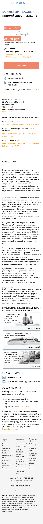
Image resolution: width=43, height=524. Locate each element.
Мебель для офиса (33, 440)
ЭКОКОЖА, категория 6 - (18, 57)
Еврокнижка (7, 112)
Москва (13, 478)
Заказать (21, 65)
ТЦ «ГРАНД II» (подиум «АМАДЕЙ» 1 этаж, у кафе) (21, 124)
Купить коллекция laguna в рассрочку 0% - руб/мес (20, 43)
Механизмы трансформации (21, 440)
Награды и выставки (5, 469)
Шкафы (31, 463)
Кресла (31, 466)
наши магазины (22, 406)
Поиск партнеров (6, 464)
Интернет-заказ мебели (7, 456)
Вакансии (5, 460)
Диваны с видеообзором (21, 468)
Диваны (32, 469)
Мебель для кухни (33, 450)
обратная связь (21, 483)
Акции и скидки (21, 447)
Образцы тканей (21, 444)
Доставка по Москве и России (6, 450)
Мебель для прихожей (33, 445)
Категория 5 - (13, 55)
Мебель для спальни (33, 454)
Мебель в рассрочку (19, 450)
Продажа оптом (21, 464)
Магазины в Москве (6, 445)
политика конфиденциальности (21, 485)
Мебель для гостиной (33, 459)
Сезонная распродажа (20, 460)
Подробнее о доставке (12, 429)
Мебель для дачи (20, 473)
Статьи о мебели (5, 440)
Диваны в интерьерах (20, 455)
